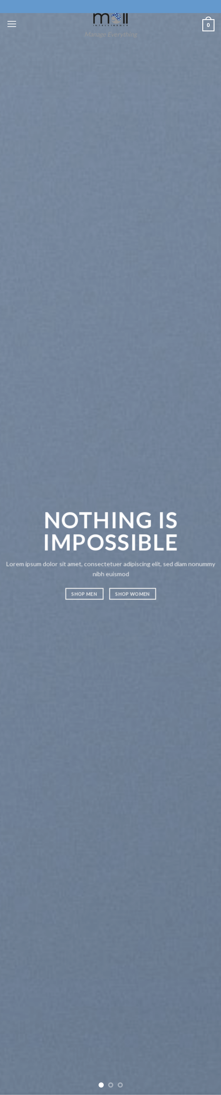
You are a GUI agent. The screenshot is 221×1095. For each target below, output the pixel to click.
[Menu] (12, 23)
